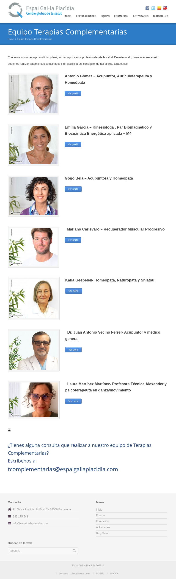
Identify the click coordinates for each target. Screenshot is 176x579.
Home (11, 39)
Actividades (140, 16)
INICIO (114, 573)
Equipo (100, 515)
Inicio (68, 16)
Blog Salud (160, 16)
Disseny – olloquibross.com (74, 573)
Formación (121, 16)
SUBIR (100, 573)
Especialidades (86, 16)
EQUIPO (105, 16)
